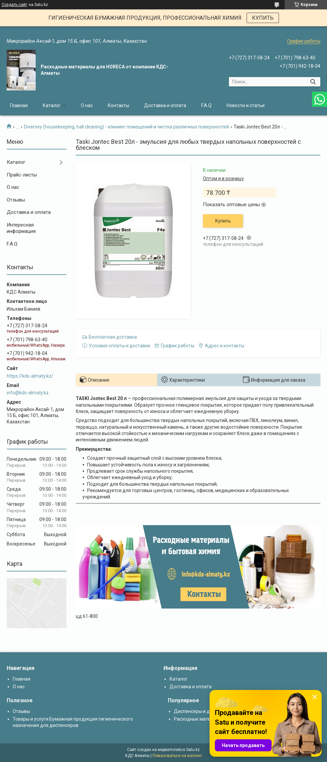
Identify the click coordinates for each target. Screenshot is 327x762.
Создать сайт (14, 4)
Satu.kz (193, 749)
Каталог (52, 105)
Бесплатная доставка (113, 337)
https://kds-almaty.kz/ (30, 376)
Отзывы (16, 200)
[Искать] (312, 81)
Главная (19, 105)
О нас (87, 105)
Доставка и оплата (165, 105)
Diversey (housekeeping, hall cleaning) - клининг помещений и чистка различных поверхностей (126, 126)
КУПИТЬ (263, 18)
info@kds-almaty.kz (28, 392)
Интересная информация (21, 228)
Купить (223, 221)
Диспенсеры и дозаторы (201, 711)
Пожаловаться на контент (177, 755)
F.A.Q (206, 105)
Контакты (118, 105)
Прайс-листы (22, 175)
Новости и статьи (246, 105)
